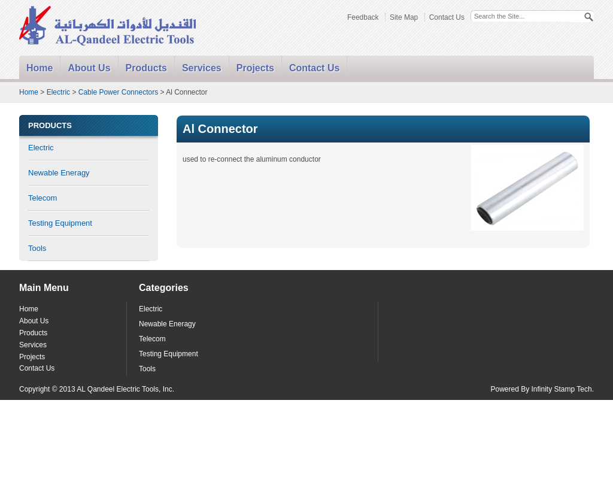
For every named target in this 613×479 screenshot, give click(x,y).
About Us (89, 68)
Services (201, 68)
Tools (37, 248)
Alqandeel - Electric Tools (108, 26)
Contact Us (447, 17)
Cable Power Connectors (118, 92)
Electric (58, 92)
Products (146, 68)
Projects (255, 68)
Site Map (404, 17)
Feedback (363, 17)
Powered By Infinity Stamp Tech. (542, 389)
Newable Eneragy (59, 172)
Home (39, 68)
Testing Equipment (60, 223)
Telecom (42, 197)
